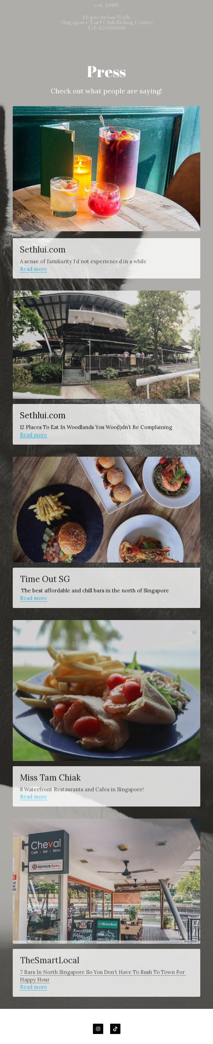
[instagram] (98, 1029)
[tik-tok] (115, 1029)
